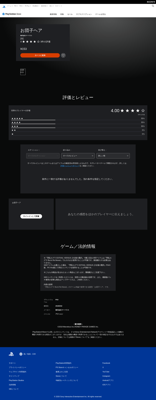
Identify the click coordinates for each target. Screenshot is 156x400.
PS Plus (27, 6)
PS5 (15, 6)
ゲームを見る (100, 12)
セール (70, 12)
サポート (57, 6)
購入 (51, 6)
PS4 (21, 6)
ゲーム (9, 6)
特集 (62, 12)
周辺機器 (35, 6)
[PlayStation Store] (12, 12)
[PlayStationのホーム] (4, 6)
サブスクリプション (84, 12)
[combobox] (43, 153)
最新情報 (43, 6)
